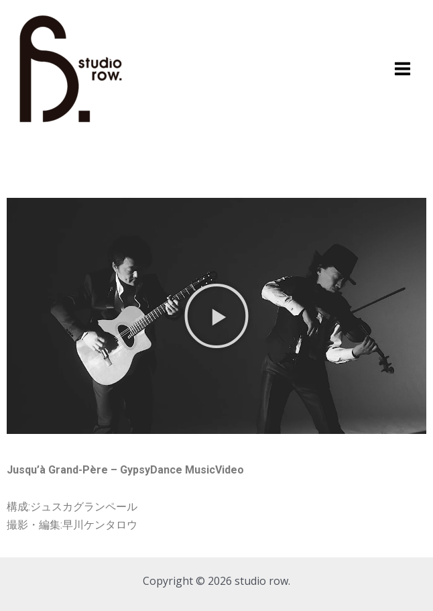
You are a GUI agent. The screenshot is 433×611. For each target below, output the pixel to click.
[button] (216, 315)
